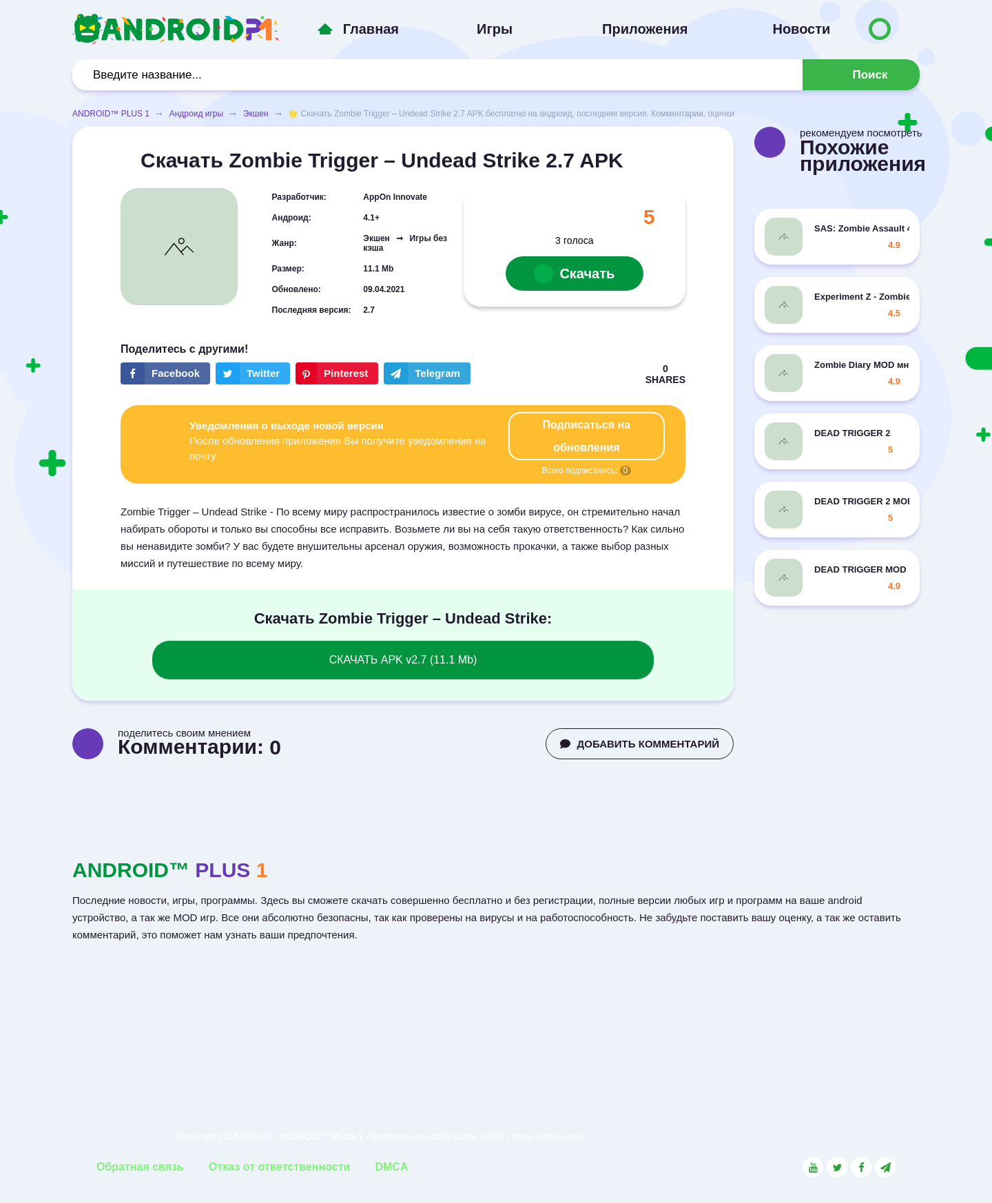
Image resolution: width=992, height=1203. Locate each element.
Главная (371, 29)
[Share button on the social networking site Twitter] (253, 373)
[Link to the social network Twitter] (837, 1167)
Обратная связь (140, 1167)
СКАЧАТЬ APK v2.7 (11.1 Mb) (403, 660)
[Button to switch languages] (880, 29)
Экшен (256, 114)
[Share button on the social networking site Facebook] (165, 373)
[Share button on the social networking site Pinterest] (337, 373)
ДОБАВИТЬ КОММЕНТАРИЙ (639, 744)
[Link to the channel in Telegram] (885, 1167)
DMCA (391, 1167)
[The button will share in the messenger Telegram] (427, 373)
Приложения (645, 29)
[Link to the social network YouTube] (813, 1167)
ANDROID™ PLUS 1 (110, 114)
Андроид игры (196, 114)
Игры (495, 29)
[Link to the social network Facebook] (861, 1167)
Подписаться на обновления (587, 436)
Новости (801, 29)
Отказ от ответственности (279, 1167)
